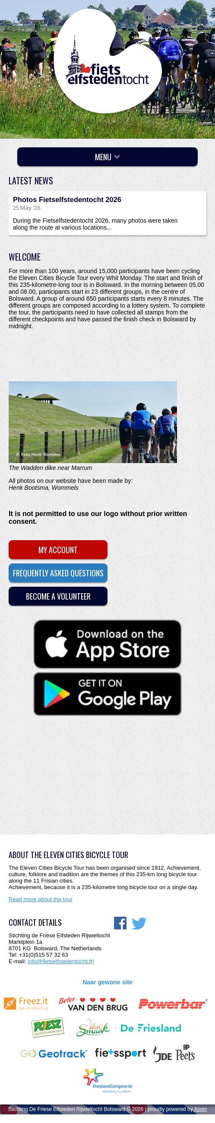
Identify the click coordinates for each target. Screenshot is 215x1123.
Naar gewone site (107, 982)
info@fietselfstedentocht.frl (61, 961)
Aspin (200, 1109)
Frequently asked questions (58, 573)
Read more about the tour (41, 899)
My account (58, 549)
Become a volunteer (58, 596)
